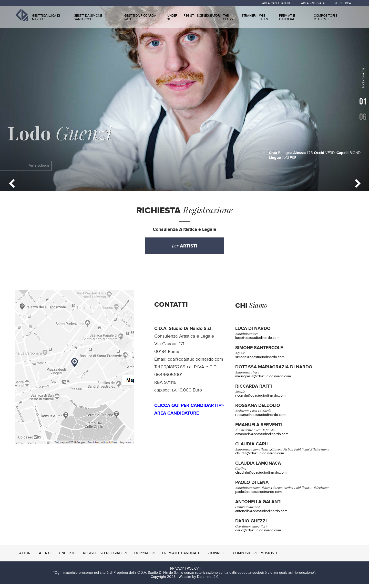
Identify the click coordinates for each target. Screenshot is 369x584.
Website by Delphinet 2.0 (199, 577)
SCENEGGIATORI (208, 16)
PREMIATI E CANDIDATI (287, 17)
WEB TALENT (264, 17)
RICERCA (345, 3)
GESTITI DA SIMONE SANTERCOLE (88, 17)
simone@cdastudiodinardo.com (259, 357)
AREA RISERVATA (313, 3)
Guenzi (60, 132)
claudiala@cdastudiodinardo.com (260, 473)
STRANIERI (248, 16)
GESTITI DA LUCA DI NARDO (46, 17)
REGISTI (188, 16)
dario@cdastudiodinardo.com (258, 530)
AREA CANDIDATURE (276, 3)
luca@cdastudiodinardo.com (257, 338)
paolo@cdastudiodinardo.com (258, 492)
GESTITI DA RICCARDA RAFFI (140, 17)
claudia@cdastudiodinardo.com (259, 453)
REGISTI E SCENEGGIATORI (105, 553)
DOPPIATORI (144, 553)
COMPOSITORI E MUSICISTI (325, 17)
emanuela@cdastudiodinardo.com (261, 434)
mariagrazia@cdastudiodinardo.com (263, 376)
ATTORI (25, 553)
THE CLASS (228, 17)
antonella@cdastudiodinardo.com (261, 511)
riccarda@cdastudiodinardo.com (260, 396)
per (184, 246)
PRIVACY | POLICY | (185, 569)
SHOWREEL (216, 553)
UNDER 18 (172, 17)
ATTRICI (45, 553)
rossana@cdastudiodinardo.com (260, 415)
